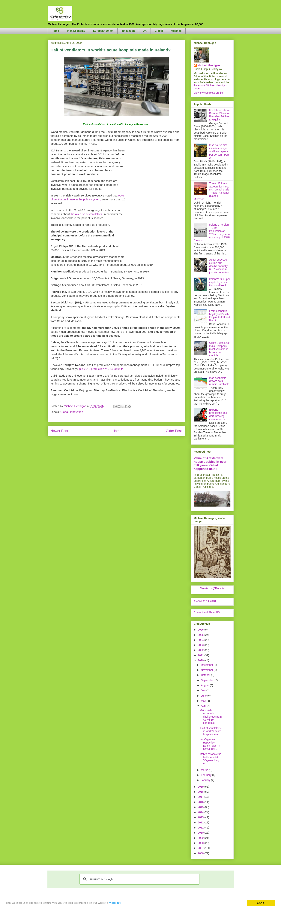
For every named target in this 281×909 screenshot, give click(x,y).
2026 (201, 629)
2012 (201, 822)
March (205, 769)
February (206, 775)
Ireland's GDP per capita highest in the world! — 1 (219, 282)
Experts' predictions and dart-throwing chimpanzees (218, 414)
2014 (201, 812)
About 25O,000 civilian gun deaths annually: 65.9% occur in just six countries (219, 266)
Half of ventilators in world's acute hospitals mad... (210, 731)
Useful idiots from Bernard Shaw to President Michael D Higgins (219, 115)
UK (145, 30)
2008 (201, 842)
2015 (201, 807)
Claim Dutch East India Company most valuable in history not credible (219, 349)
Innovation (128, 30)
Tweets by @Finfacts (212, 588)
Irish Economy (76, 30)
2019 (201, 786)
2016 (201, 802)
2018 (201, 791)
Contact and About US (207, 612)
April (204, 705)
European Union (103, 30)
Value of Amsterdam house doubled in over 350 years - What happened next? (210, 463)
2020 (201, 660)
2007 (201, 848)
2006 (201, 853)
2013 (201, 817)
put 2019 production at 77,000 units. (101, 368)
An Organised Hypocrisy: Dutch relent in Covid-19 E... (210, 744)
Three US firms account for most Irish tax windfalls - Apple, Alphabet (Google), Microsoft (211, 191)
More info (115, 903)
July (203, 690)
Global (159, 30)
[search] (139, 879)
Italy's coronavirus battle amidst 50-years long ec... (210, 758)
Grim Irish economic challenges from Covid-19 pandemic (211, 716)
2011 (201, 827)
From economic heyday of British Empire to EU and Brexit (219, 315)
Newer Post (59, 431)
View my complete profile (208, 92)
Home (55, 30)
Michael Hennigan (209, 65)
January (206, 780)
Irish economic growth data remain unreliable (219, 381)
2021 (201, 655)
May (204, 700)
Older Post (174, 431)
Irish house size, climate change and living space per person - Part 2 (219, 151)
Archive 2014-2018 (205, 601)
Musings (176, 30)
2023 (201, 644)
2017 (201, 796)
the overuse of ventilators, (86, 214)
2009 (201, 837)
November (207, 669)
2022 (201, 650)
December (207, 664)
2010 (201, 832)
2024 (201, 639)
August (205, 685)
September (207, 680)
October (206, 674)
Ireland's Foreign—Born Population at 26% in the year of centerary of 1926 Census (212, 232)
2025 (201, 634)
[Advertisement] (154, 204)
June (204, 695)
